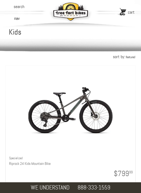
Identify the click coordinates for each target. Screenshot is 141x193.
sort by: (124, 57)
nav (17, 18)
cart (131, 12)
